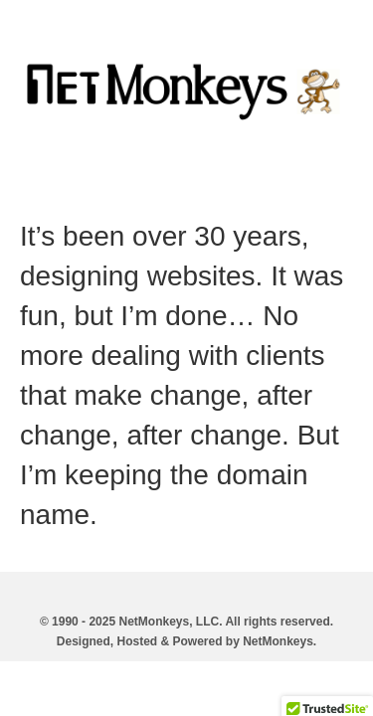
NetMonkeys (278, 641)
